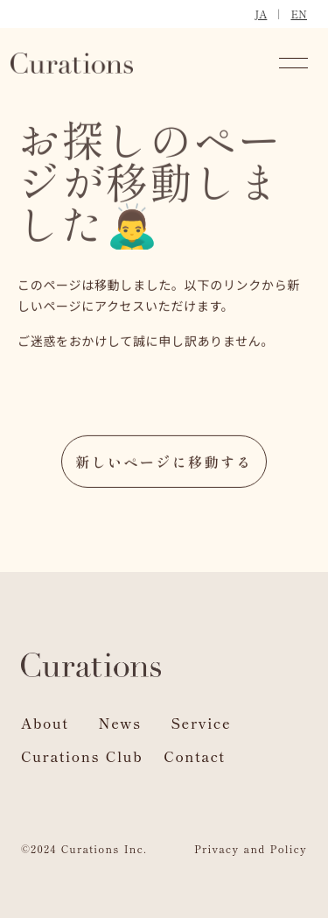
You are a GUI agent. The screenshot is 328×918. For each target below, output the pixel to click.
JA (261, 14)
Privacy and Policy (250, 848)
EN (298, 14)
